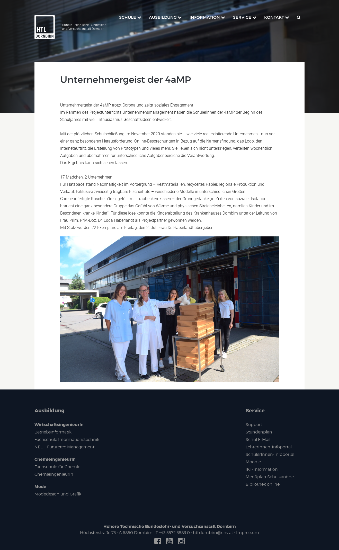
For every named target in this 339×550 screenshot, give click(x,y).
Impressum (247, 532)
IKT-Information (262, 469)
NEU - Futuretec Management (64, 447)
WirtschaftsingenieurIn (59, 424)
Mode (40, 486)
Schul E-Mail (258, 439)
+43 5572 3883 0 (174, 532)
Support (254, 424)
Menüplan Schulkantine (270, 476)
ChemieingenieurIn (55, 459)
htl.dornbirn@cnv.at (213, 532)
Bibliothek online (263, 484)
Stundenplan (259, 432)
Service (255, 410)
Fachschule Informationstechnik (66, 439)
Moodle (253, 461)
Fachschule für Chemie (57, 466)
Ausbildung (49, 410)
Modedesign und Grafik (57, 494)
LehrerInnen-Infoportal (269, 447)
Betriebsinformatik (53, 432)
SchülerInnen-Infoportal (270, 454)
